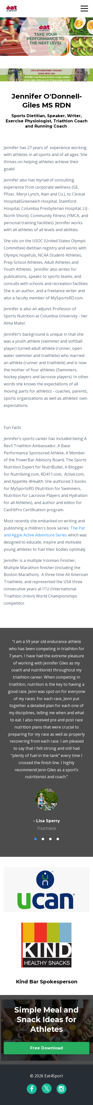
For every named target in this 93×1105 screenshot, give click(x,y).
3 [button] (50, 839)
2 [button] (43, 839)
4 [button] (58, 839)
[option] (46, 734)
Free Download (46, 1048)
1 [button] (35, 839)
